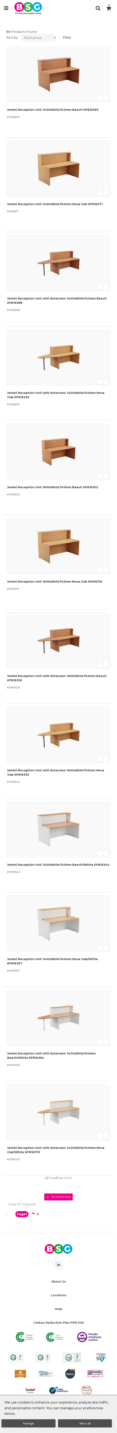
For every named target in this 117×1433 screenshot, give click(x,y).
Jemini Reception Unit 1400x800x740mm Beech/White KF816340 (58, 865)
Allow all (85, 1423)
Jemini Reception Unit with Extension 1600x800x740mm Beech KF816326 (57, 678)
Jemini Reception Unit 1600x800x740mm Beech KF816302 (52, 487)
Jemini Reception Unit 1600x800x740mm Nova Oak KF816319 (54, 581)
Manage (28, 1423)
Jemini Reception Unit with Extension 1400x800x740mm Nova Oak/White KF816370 (55, 1150)
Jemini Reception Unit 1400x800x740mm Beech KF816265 (52, 110)
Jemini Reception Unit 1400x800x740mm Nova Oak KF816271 (54, 204)
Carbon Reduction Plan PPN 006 (58, 1323)
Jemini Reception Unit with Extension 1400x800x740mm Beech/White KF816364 (51, 1056)
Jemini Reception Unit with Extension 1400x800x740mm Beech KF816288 (57, 301)
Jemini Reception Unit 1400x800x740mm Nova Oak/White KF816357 (52, 961)
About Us (58, 1281)
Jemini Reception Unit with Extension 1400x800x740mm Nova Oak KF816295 (55, 395)
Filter (67, 38)
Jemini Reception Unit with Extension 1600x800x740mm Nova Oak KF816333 (55, 772)
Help (58, 1309)
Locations (58, 1295)
